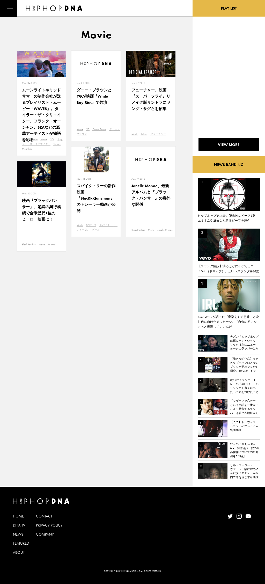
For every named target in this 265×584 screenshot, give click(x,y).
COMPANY (45, 534)
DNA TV (19, 525)
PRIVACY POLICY (49, 525)
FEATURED (21, 543)
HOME (18, 516)
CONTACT (44, 516)
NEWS (18, 534)
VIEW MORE (229, 144)
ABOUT (19, 552)
